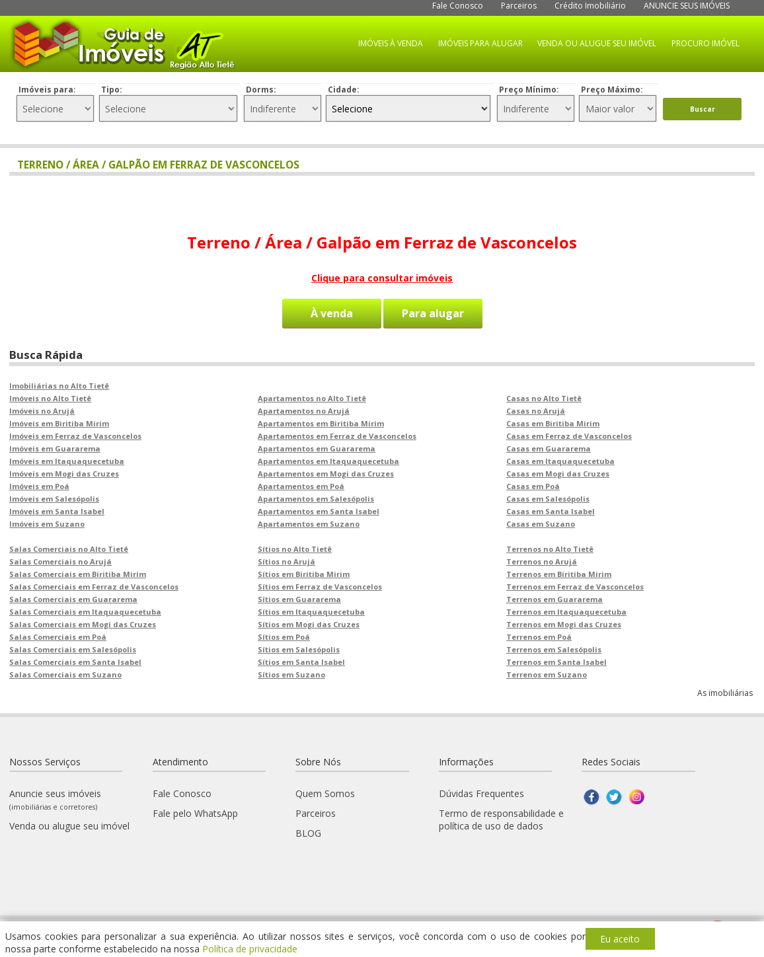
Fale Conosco (457, 5)
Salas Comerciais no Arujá (60, 561)
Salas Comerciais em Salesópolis (72, 649)
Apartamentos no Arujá (304, 411)
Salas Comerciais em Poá (57, 637)
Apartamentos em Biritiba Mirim (321, 423)
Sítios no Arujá (286, 561)
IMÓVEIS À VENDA (390, 43)
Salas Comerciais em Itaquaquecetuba (85, 612)
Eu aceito (620, 939)
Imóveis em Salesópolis (54, 499)
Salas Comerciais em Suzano (65, 674)
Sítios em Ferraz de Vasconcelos (320, 587)
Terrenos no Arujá (541, 561)
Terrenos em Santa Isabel (556, 662)
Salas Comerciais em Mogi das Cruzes (82, 624)
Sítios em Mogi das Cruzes (309, 624)
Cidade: (344, 89)
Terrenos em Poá (539, 637)
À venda (332, 313)
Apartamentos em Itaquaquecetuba (328, 461)
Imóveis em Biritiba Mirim (59, 423)
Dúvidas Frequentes (481, 793)
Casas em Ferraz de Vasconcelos (569, 436)
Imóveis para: (47, 89)
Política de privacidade (249, 948)
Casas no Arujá (535, 411)
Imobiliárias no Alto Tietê (59, 386)
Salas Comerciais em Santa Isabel (75, 662)
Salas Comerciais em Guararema (73, 599)
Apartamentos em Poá (301, 486)
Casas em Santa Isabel (550, 511)
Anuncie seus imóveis (55, 799)
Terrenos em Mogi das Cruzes (563, 624)
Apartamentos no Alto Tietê (312, 398)
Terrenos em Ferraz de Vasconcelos (575, 587)
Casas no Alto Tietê (544, 398)
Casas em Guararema (548, 448)
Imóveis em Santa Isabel (56, 511)
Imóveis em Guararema (54, 448)
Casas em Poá (533, 486)
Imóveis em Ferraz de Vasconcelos (75, 436)
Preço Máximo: (612, 89)
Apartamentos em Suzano (309, 524)
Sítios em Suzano (291, 674)
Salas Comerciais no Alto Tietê (68, 549)
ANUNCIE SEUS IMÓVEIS (687, 5)
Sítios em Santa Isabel (301, 662)
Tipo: (111, 89)
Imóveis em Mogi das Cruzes (64, 473)
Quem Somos (325, 793)
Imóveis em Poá (39, 486)
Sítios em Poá (284, 637)
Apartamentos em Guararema (316, 448)
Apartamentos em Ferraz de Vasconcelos (337, 436)
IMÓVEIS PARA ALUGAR (480, 43)
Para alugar (433, 313)
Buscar (702, 109)
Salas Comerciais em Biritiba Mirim (77, 574)
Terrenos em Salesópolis (553, 649)
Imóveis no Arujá (42, 411)
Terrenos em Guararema (554, 599)
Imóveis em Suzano (47, 524)
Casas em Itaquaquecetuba (560, 461)
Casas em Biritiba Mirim (552, 423)
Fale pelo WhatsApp (195, 813)
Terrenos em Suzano (546, 674)
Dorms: (261, 89)
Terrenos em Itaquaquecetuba (566, 612)
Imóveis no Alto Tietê (50, 398)
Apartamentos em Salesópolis (316, 499)
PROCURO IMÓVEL (705, 43)
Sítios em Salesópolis (299, 649)
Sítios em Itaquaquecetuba (311, 612)
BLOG (308, 833)
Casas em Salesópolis (548, 499)
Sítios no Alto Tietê (295, 549)
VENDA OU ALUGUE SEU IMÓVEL (596, 43)
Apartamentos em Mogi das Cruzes (326, 473)
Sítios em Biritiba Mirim (304, 574)
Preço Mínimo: (529, 89)
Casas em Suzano (540, 524)
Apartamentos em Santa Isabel (318, 511)
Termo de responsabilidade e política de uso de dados (501, 819)
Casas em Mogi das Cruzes (557, 473)
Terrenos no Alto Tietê (549, 549)
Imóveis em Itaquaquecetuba (66, 461)
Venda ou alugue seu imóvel (69, 826)
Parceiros (519, 5)
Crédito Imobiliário (590, 5)
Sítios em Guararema (299, 599)
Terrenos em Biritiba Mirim (558, 574)
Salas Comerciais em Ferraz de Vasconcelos (93, 587)
